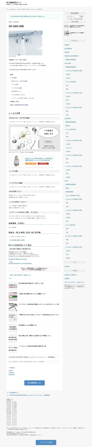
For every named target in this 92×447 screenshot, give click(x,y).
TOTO (66, 180)
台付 (67, 85)
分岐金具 (67, 44)
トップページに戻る (46, 442)
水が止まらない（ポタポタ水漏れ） (19, 81)
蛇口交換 (67, 52)
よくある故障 (13, 77)
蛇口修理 (67, 266)
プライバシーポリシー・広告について (74, 282)
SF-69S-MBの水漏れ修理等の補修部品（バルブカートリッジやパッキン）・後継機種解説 (29, 395)
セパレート (69, 147)
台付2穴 (68, 74)
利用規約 (67, 278)
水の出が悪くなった (16, 91)
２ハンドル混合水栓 (70, 81)
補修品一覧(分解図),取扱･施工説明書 (19, 105)
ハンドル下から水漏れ (16, 88)
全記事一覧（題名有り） (71, 274)
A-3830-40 (11, 372)
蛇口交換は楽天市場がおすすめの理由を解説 (20, 263)
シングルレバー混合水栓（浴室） (74, 199)
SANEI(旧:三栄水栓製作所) (71, 55)
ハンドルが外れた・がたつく (18, 94)
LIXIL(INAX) (68, 118)
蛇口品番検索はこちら (34, 383)
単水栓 (67, 188)
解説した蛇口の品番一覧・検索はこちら (20, 275)
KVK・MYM (68, 63)
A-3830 (10, 370)
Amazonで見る (30, 163)
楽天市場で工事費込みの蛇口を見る (18, 259)
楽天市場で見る (43, 163)
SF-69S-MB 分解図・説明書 (17, 240)
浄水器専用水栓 (69, 191)
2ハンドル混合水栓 (70, 224)
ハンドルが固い (15, 84)
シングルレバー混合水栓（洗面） (74, 70)
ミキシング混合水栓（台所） (72, 195)
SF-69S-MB (12, 374)
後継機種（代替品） (15, 101)
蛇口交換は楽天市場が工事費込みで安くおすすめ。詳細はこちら (28, 16)
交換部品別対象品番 (70, 59)
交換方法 (67, 125)
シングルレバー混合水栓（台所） (74, 92)
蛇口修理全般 (68, 48)
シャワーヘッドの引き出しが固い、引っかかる (22, 98)
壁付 (67, 89)
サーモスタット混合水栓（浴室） (74, 107)
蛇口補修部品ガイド (14, 2)
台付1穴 (68, 78)
